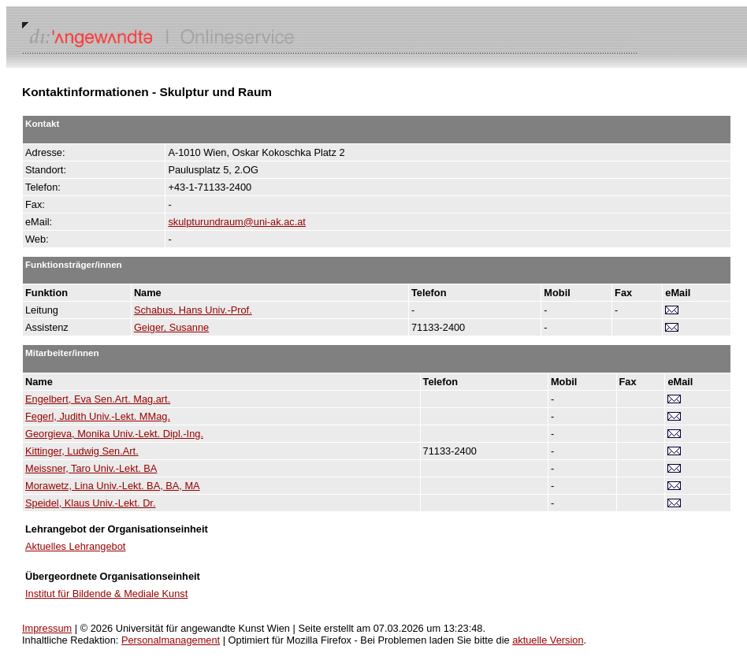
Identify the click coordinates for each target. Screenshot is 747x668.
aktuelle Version (547, 640)
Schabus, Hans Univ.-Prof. (193, 310)
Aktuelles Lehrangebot (75, 546)
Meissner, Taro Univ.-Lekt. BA (91, 468)
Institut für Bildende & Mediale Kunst (106, 593)
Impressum (47, 628)
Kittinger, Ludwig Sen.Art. (82, 451)
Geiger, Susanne (171, 327)
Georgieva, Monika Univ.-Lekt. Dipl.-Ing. (114, 434)
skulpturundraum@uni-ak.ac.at (236, 222)
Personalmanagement (170, 640)
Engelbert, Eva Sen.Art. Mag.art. (97, 399)
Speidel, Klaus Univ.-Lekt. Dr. (90, 503)
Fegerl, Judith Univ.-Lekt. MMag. (97, 416)
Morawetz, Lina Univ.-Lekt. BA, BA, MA (112, 486)
